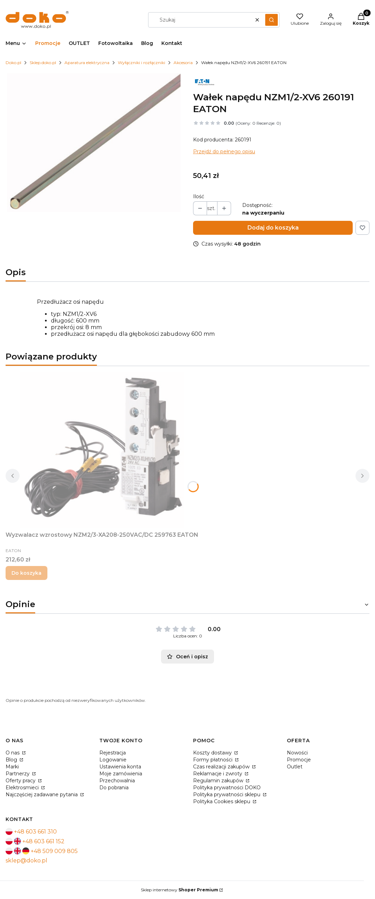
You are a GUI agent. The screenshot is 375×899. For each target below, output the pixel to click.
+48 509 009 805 (54, 851)
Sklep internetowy (179, 889)
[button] (271, 20)
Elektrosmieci (23, 787)
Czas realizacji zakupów (222, 767)
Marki (12, 767)
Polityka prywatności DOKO (227, 787)
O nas (13, 753)
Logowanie (113, 760)
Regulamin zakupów (219, 780)
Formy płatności (213, 760)
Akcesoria (183, 62)
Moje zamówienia (120, 773)
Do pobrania (114, 787)
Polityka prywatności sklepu (227, 794)
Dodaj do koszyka (273, 227)
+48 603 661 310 (35, 831)
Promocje (299, 760)
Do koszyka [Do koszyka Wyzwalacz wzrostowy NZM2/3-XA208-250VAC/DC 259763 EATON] (26, 573)
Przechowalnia (117, 780)
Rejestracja (112, 753)
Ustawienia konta (120, 767)
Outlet (295, 767)
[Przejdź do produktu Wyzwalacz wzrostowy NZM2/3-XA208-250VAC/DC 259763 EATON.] (102, 450)
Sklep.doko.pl (43, 62)
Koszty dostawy (213, 753)
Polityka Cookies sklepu (222, 801)
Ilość (198, 196)
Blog (12, 760)
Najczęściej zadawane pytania (42, 794)
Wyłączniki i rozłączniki (141, 62)
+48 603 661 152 (43, 841)
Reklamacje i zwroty (218, 773)
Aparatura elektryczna (86, 62)
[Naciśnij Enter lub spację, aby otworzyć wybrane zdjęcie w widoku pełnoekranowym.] (94, 142)
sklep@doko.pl (26, 860)
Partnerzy (18, 773)
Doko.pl (13, 62)
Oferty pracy (21, 780)
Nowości (297, 753)
